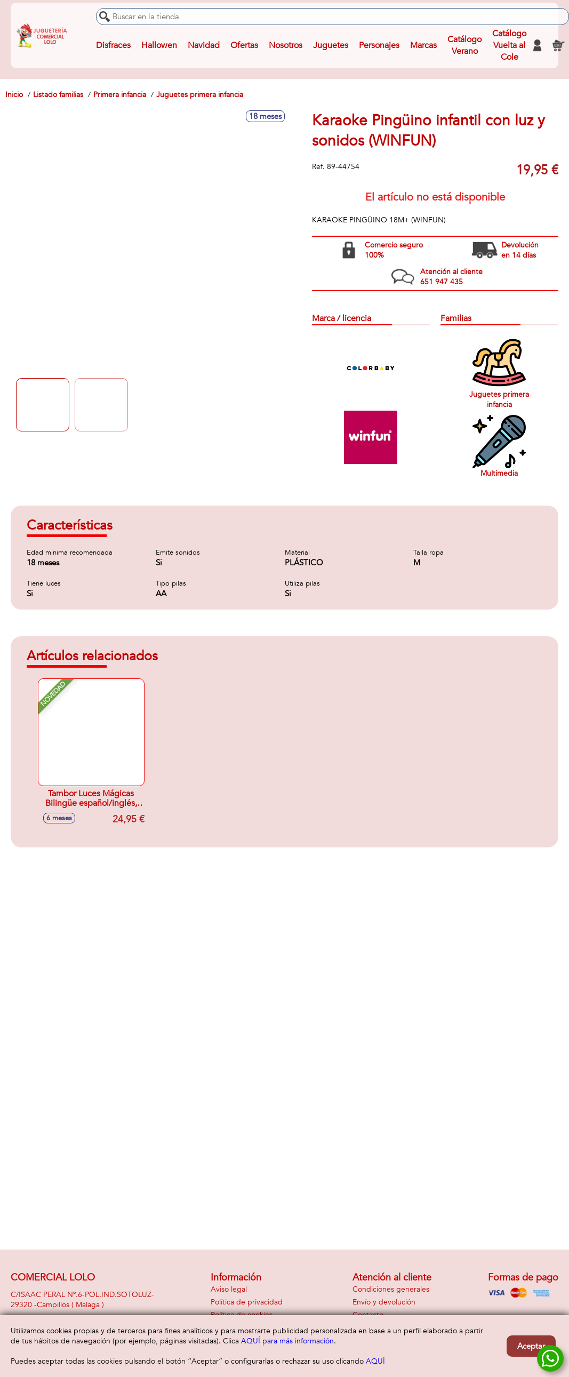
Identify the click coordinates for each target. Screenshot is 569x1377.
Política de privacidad (247, 1302)
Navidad (204, 45)
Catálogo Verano (464, 45)
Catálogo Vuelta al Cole (509, 45)
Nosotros (285, 45)
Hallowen (159, 45)
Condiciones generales (390, 1289)
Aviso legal (229, 1289)
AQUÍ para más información (287, 1341)
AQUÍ (375, 1361)
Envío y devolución (383, 1302)
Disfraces (113, 45)
